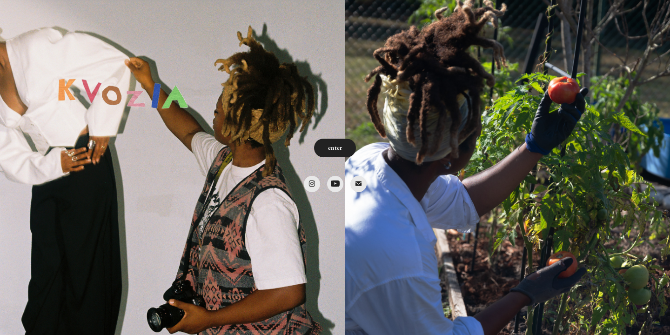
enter (335, 148)
